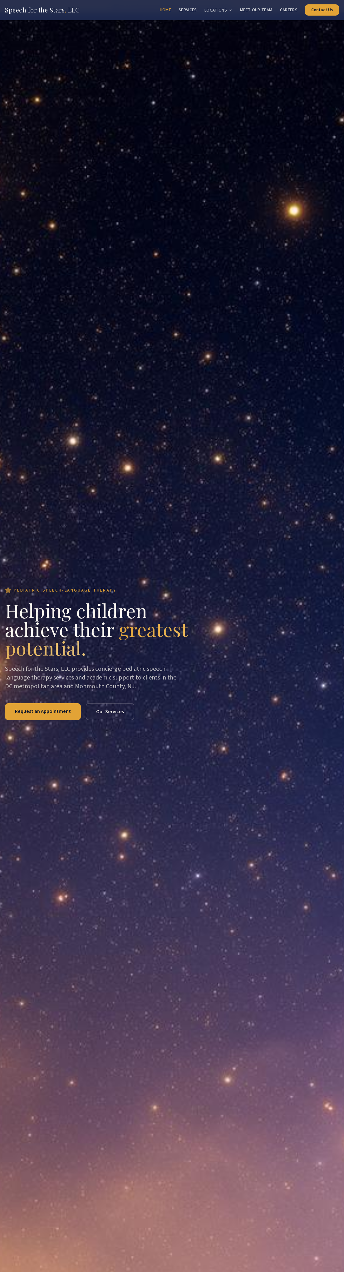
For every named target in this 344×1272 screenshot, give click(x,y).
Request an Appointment (43, 711)
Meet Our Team (256, 10)
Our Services (110, 711)
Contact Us (322, 10)
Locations (218, 10)
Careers (288, 10)
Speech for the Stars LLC (42, 10)
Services (188, 10)
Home (165, 10)
